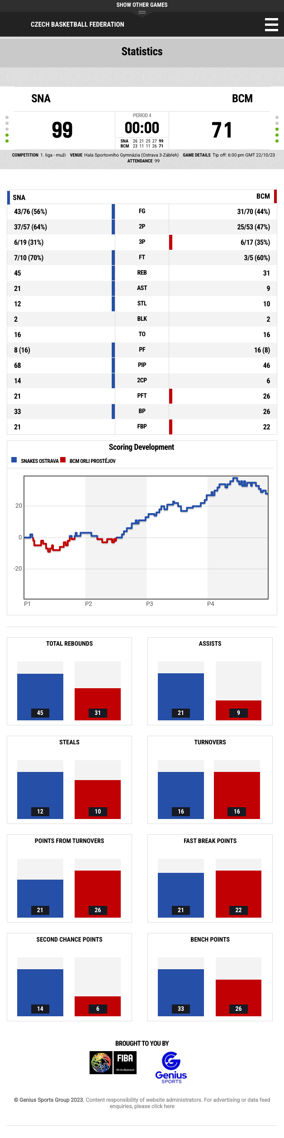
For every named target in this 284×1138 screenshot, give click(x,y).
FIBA (113, 1067)
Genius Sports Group (170, 1067)
